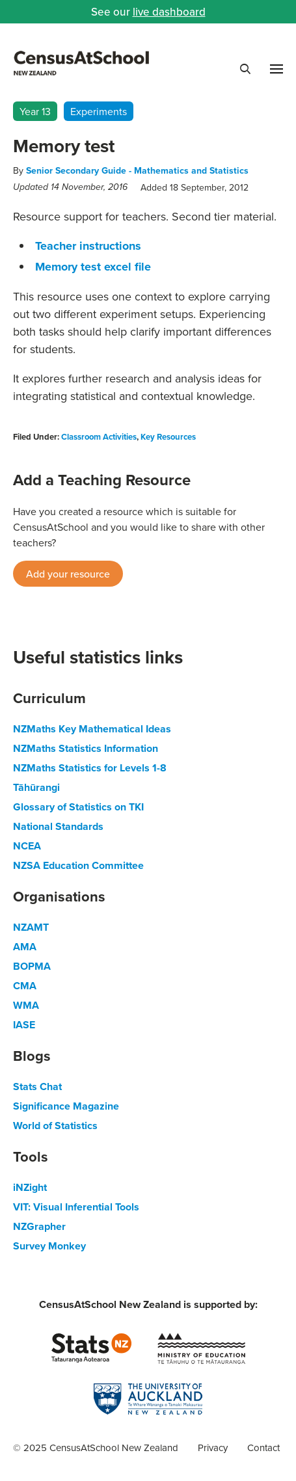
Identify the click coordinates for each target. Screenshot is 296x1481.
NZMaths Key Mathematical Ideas (92, 728)
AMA (24, 946)
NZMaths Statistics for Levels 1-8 (90, 767)
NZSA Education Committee (78, 865)
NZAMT (31, 927)
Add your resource (68, 574)
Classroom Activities (99, 437)
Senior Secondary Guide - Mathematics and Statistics (137, 170)
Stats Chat (37, 1086)
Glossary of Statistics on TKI (78, 806)
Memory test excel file (93, 266)
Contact (263, 1447)
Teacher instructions (88, 245)
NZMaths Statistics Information (85, 748)
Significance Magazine (66, 1106)
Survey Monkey (49, 1245)
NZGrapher (39, 1226)
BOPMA (32, 966)
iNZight (30, 1187)
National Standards (58, 826)
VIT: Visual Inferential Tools (76, 1206)
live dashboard (169, 12)
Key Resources (168, 437)
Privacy (213, 1447)
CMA (24, 985)
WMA (26, 1005)
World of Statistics (55, 1125)
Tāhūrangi (36, 787)
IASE (24, 1024)
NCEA (27, 845)
